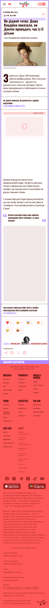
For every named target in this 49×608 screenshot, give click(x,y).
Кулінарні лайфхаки (6, 413)
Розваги (23, 375)
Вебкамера (7, 439)
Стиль (35, 389)
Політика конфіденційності (24, 444)
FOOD (6, 401)
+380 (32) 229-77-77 (12, 555)
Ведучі (5, 432)
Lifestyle (23, 401)
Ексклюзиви (7, 390)
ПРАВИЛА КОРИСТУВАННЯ (23, 433)
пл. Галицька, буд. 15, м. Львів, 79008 (20, 587)
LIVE (40, 4)
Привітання (22, 408)
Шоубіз (6, 344)
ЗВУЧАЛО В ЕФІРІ (38, 412)
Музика (5, 394)
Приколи (21, 379)
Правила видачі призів (23, 460)
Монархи (6, 379)
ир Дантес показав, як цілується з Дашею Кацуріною (21, 102)
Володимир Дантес (39, 344)
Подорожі (21, 416)
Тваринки (21, 383)
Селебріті (6, 383)
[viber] (24, 353)
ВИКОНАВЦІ (37, 408)
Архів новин (22, 468)
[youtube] (42, 478)
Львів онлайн (8, 447)
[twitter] (18, 353)
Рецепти (6, 405)
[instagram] (14, 478)
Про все (21, 405)
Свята (20, 390)
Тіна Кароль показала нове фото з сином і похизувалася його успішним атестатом (21, 309)
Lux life (7, 428)
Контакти (21, 464)
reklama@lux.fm (10, 580)
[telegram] (5, 353)
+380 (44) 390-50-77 (13, 564)
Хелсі (5, 417)
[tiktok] (35, 478)
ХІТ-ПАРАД (36, 416)
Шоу (4, 386)
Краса (35, 382)
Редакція (21, 472)
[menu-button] (4, 4)
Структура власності (22, 438)
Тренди (35, 392)
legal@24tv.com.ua (12, 572)
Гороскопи (22, 386)
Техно (20, 412)
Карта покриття (8, 443)
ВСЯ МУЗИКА (37, 405)
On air (36, 401)
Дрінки (5, 408)
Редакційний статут (22, 449)
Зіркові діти (15, 344)
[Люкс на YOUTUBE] (10, 4)
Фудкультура (7, 421)
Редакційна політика (22, 454)
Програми (6, 436)
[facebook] (12, 353)
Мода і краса (37, 376)
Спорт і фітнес (38, 385)
